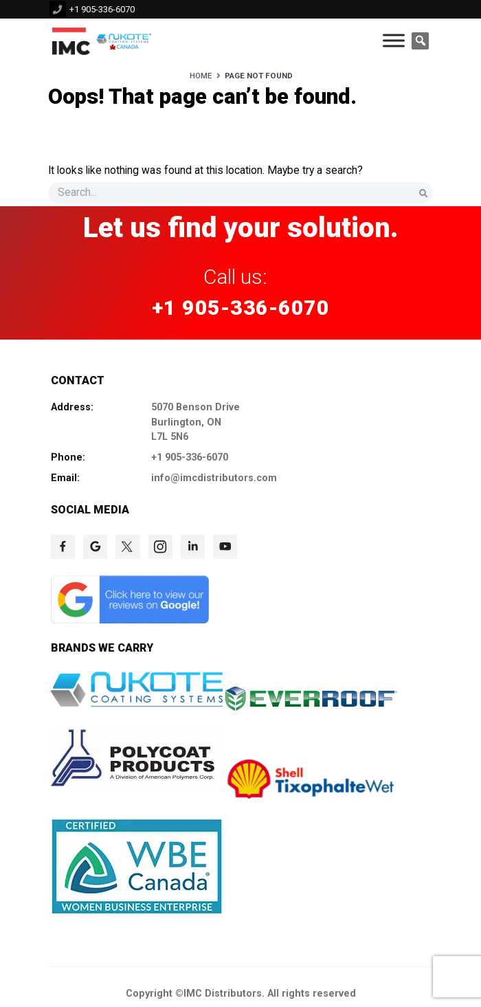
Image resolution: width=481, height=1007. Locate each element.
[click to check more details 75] (127, 547)
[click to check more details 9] (71, 40)
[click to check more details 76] (160, 547)
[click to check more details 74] (95, 547)
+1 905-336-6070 (102, 9)
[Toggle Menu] (394, 40)
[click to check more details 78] (225, 547)
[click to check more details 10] (125, 40)
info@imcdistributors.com (214, 478)
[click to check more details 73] (63, 547)
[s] (240, 192)
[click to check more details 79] (130, 620)
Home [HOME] (201, 75)
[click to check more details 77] (193, 547)
